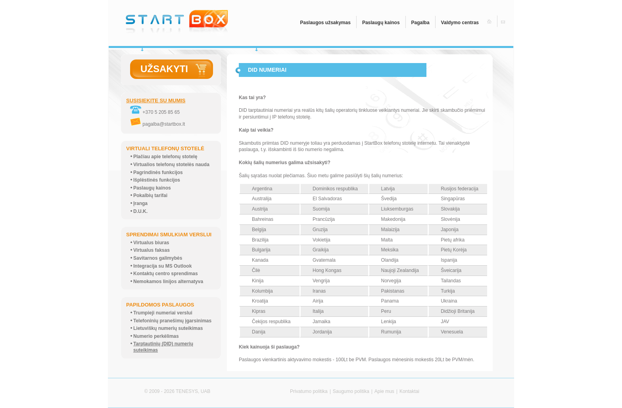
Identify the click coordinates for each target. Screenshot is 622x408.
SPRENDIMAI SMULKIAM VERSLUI (168, 235)
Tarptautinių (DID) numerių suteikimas (163, 347)
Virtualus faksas (151, 250)
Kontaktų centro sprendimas (165, 273)
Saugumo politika (351, 391)
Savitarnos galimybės (157, 258)
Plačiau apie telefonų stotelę (165, 156)
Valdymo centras (460, 22)
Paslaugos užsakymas (325, 22)
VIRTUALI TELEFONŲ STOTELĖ (165, 148)
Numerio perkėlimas (156, 336)
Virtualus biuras (151, 242)
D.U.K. (140, 211)
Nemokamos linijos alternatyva (168, 281)
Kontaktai (409, 391)
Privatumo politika (309, 391)
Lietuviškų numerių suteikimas (168, 328)
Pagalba (420, 22)
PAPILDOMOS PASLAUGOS (160, 305)
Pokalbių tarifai (150, 195)
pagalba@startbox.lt (157, 124)
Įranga (140, 203)
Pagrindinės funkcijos (158, 172)
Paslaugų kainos (381, 22)
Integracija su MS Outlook (162, 266)
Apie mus (384, 391)
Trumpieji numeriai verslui (162, 313)
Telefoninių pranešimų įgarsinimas (172, 321)
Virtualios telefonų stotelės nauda (171, 164)
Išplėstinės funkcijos (156, 180)
